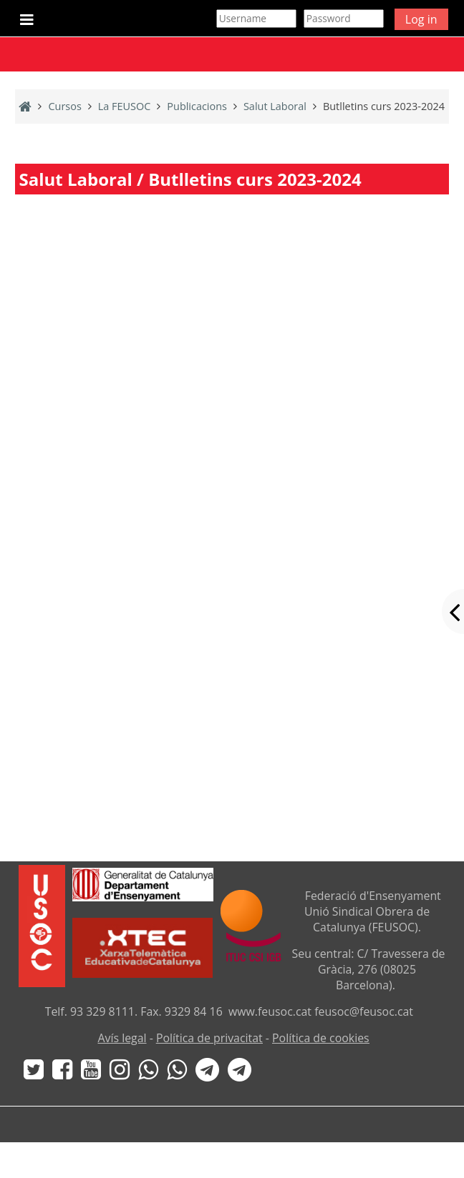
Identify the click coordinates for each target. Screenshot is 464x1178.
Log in (421, 19)
